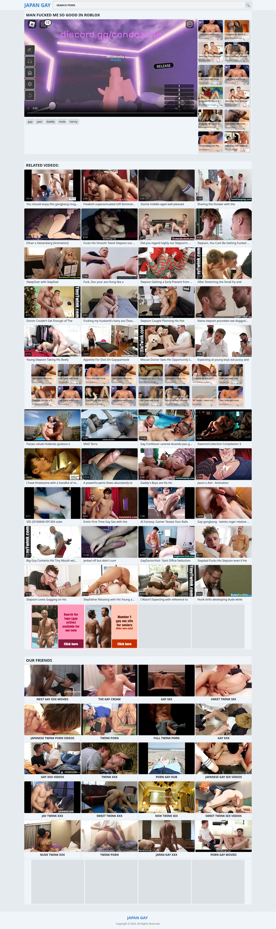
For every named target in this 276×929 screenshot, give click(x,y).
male (62, 122)
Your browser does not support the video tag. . (110, 68)
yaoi (39, 122)
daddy (50, 122)
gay (30, 122)
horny (73, 122)
